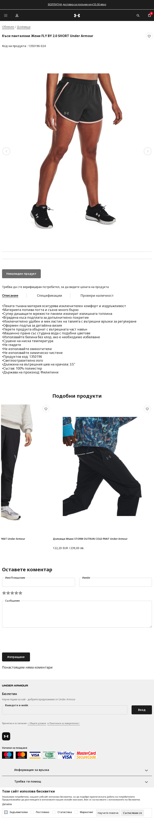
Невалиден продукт (21, 272)
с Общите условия (37, 722)
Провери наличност (97, 294)
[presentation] (33, 639)
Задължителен (19, 812)
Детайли (7, 804)
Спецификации (49, 294)
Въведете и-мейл (16, 704)
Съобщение (12, 599)
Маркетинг (86, 812)
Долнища (23, 27)
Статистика (65, 812)
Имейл (86, 576)
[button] (149, 41)
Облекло (8, 27)
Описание (10, 294)
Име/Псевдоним (15, 576)
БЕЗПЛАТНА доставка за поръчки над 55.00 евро (77, 4)
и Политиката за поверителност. (63, 722)
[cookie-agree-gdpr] (132, 812)
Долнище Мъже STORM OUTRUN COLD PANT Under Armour (90, 537)
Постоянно (42, 812)
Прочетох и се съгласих (41, 722)
